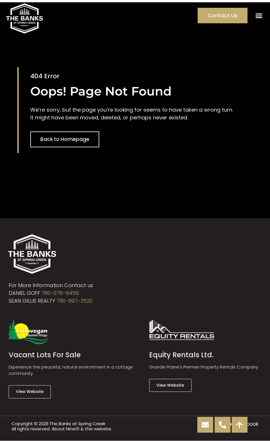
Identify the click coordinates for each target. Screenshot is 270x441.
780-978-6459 (60, 293)
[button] (258, 15)
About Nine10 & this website (81, 429)
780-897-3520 (74, 300)
